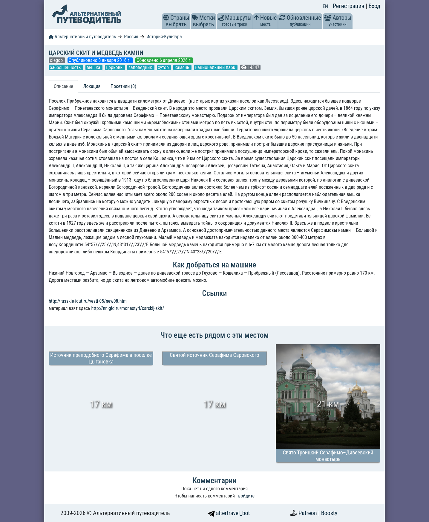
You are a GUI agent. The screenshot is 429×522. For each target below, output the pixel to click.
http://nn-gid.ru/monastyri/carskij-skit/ (127, 308)
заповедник (140, 67)
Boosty (329, 513)
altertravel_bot (229, 513)
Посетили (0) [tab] (123, 86)
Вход (374, 6)
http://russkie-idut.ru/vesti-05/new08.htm (88, 301)
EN (325, 6)
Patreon (308, 513)
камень (182, 67)
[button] (166, 18)
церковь (115, 67)
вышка (94, 67)
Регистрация (349, 6)
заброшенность (66, 67)
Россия (131, 36)
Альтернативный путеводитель (82, 36)
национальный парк (215, 67)
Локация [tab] (92, 86)
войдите (246, 496)
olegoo (57, 60)
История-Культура (164, 36)
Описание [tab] (63, 86)
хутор (164, 67)
